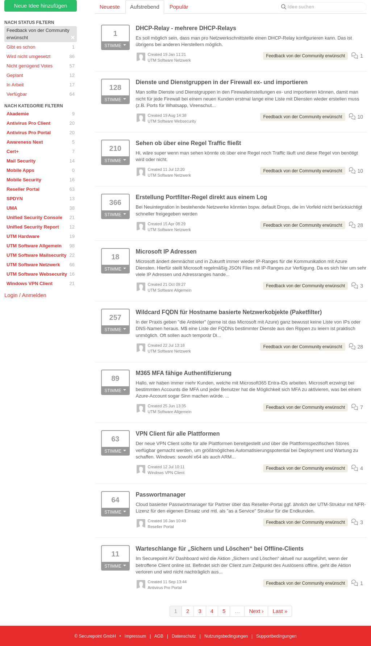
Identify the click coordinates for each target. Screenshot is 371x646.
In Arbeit (41, 85)
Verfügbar (41, 94)
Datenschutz (184, 636)
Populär (179, 7)
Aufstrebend (144, 7)
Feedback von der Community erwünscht (41, 34)
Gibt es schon (41, 47)
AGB (158, 636)
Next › (256, 611)
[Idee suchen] (322, 7)
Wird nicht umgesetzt (41, 56)
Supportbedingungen (276, 636)
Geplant (41, 75)
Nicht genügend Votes (41, 66)
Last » (279, 611)
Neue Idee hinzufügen (40, 6)
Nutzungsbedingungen (226, 636)
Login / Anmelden (25, 295)
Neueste (110, 7)
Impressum (135, 636)
